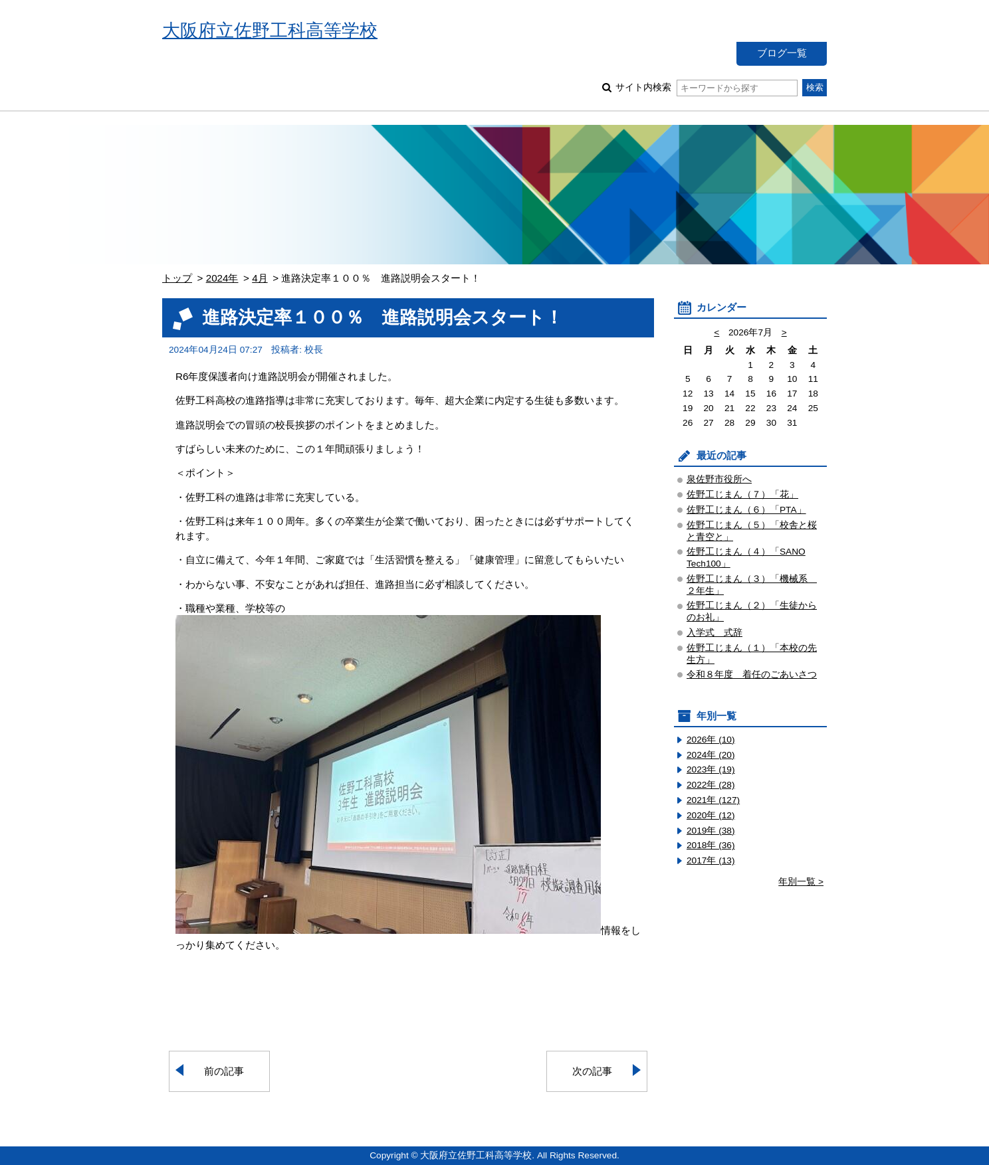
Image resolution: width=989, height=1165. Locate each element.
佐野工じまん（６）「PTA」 (746, 510)
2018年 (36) (711, 845)
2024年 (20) (711, 755)
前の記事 (224, 1071)
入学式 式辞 (714, 633)
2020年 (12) (711, 815)
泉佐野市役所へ (719, 479)
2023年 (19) (711, 769)
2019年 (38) (711, 831)
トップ (177, 278)
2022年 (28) (711, 785)
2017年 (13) (711, 860)
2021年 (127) (713, 800)
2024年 (222, 278)
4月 (259, 278)
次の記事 (592, 1071)
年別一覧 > (801, 882)
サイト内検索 (706, 87)
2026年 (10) (711, 740)
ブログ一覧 (782, 52)
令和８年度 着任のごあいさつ (752, 674)
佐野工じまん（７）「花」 (742, 494)
